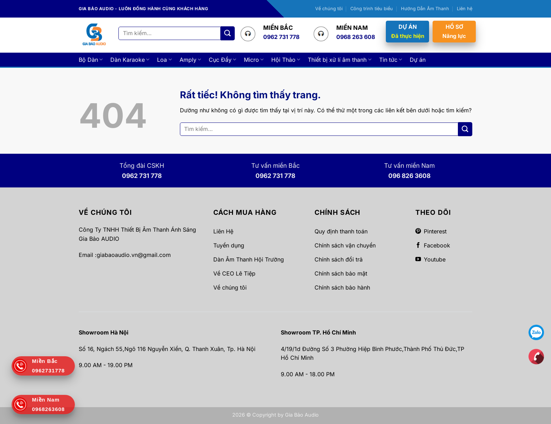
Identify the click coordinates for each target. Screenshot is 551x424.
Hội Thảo (285, 59)
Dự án (418, 59)
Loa (164, 59)
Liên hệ (464, 8)
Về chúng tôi (329, 8)
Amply (190, 59)
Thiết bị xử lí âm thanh (339, 59)
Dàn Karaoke (129, 59)
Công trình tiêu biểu (371, 8)
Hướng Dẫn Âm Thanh (425, 8)
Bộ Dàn (91, 59)
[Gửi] (228, 33)
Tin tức (390, 59)
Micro (254, 59)
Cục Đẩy (222, 59)
